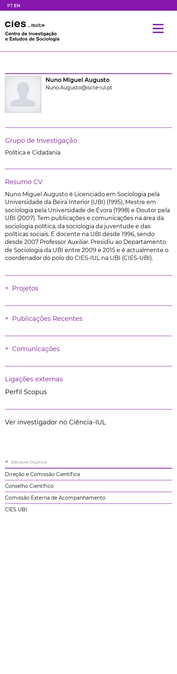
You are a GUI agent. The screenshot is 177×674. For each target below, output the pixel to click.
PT (10, 5)
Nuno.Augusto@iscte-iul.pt (78, 87)
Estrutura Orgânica (29, 462)
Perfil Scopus (26, 392)
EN (17, 5)
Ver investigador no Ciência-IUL (55, 422)
